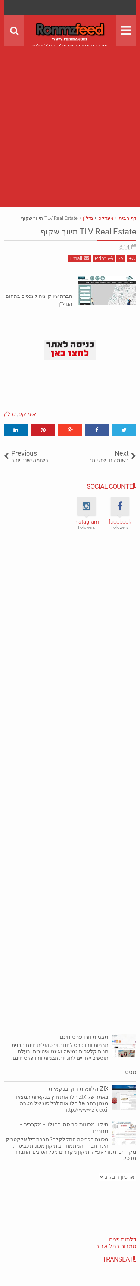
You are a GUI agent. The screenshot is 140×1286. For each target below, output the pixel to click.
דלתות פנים (122, 1239)
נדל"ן (9, 414)
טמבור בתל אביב (116, 1246)
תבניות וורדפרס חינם (84, 1037)
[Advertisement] (70, 116)
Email (79, 258)
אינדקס (27, 414)
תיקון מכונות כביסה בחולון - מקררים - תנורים (64, 1127)
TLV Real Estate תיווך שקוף (88, 231)
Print (104, 258)
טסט (130, 1072)
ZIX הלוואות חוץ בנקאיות (78, 1088)
